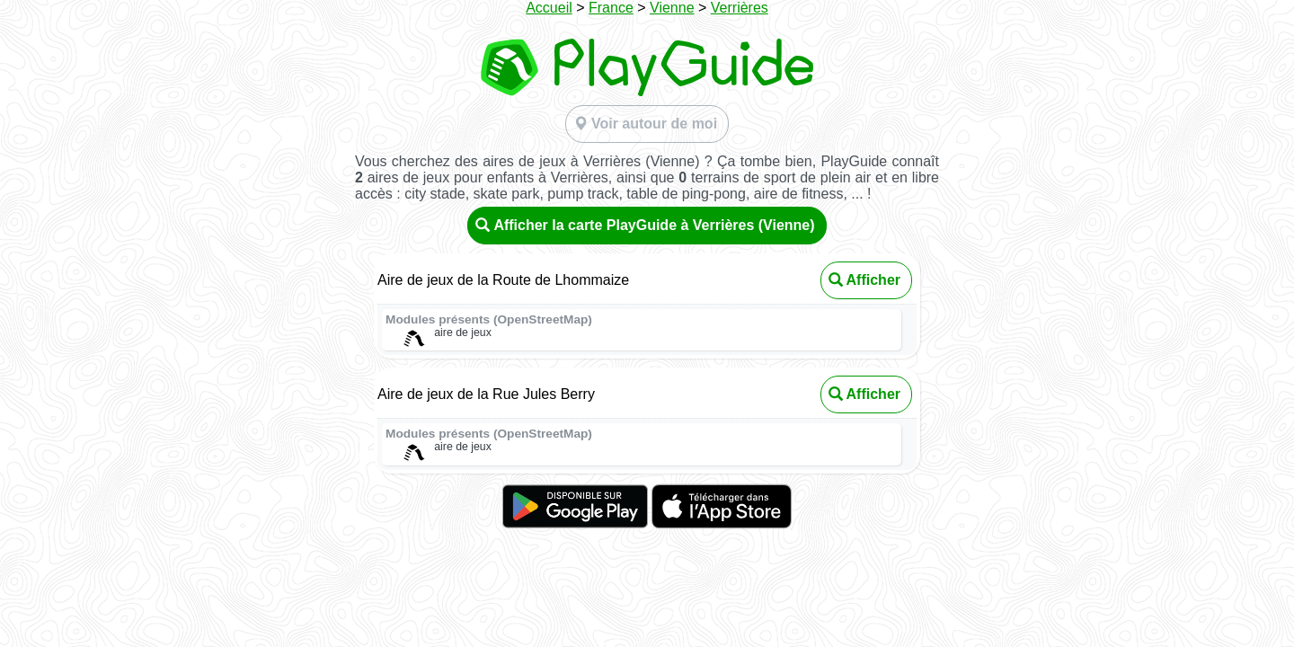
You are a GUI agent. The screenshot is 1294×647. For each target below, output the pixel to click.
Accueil (549, 7)
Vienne (672, 7)
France (611, 7)
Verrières (739, 7)
